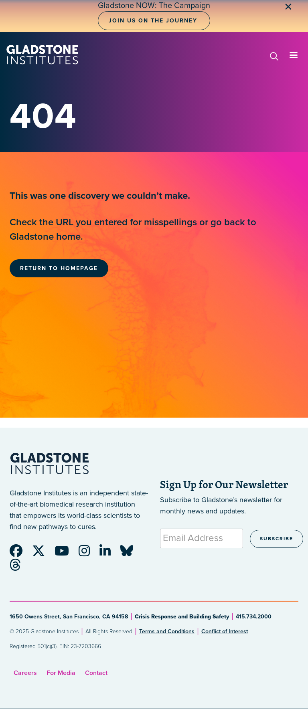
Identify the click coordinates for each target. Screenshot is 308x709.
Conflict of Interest (224, 631)
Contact (96, 673)
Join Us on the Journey (153, 20)
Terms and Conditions (167, 631)
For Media (61, 673)
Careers (25, 673)
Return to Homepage (59, 268)
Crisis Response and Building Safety (182, 616)
